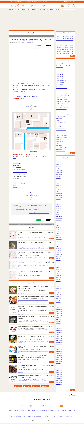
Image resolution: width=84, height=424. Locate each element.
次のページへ (42, 36)
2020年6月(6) (58, 294)
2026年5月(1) (58, 160)
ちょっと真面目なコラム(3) (61, 122)
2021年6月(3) (58, 271)
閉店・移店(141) (59, 149)
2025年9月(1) (58, 176)
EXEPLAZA (15, 160)
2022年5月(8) (58, 252)
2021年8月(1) (58, 267)
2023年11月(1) (59, 218)
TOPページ (13, 416)
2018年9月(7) (58, 334)
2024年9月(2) (58, 199)
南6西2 (31, 103)
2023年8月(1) (58, 223)
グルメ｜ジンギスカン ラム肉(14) (62, 93)
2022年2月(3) (58, 258)
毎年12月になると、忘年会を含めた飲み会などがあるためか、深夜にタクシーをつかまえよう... (33, 352)
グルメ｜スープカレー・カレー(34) (62, 95)
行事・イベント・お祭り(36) (61, 147)
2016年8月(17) (59, 382)
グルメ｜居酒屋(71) (59, 112)
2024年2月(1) (58, 212)
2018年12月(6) (59, 328)
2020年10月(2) (59, 286)
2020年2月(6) (58, 302)
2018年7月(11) (59, 338)
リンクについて (47, 416)
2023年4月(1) (58, 231)
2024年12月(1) (59, 193)
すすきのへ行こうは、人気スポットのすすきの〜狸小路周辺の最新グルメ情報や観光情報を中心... (33, 314)
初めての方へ (67, 1)
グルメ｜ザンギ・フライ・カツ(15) (62, 91)
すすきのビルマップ (31, 42)
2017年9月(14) (59, 357)
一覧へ (31, 36)
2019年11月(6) (59, 307)
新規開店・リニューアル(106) (61, 137)
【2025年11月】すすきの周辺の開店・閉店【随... (65, 47)
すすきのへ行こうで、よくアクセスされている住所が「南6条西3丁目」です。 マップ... (33, 258)
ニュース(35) (58, 124)
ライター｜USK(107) (60, 128)
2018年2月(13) (59, 347)
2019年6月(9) (58, 317)
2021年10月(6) (59, 265)
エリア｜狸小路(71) (59, 86)
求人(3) (57, 143)
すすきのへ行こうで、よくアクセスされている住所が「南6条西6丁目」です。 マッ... (33, 238)
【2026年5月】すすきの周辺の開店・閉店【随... (64, 36)
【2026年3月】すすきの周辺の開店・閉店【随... (64, 40)
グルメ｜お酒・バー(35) (60, 90)
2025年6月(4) (58, 181)
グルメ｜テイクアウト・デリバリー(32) (63, 101)
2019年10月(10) (59, 309)
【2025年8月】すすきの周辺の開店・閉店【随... (64, 53)
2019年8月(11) (59, 313)
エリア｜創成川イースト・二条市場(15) (63, 65)
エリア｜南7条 (24, 42)
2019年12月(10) (59, 305)
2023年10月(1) (59, 220)
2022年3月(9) (58, 256)
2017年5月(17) (59, 365)
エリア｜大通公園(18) (60, 82)
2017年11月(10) (59, 353)
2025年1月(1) (58, 191)
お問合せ (71, 416)
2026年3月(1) (58, 164)
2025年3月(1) (58, 187)
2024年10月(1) (59, 197)
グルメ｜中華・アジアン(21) (61, 109)
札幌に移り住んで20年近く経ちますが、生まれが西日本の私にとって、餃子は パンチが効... (33, 301)
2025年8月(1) (58, 178)
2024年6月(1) (58, 204)
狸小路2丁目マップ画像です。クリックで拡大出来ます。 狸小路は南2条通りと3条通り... (33, 266)
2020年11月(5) (59, 284)
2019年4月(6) (58, 321)
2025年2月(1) (58, 189)
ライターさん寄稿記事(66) (61, 130)
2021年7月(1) (58, 269)
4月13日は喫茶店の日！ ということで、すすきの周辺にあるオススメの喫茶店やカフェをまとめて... (33, 381)
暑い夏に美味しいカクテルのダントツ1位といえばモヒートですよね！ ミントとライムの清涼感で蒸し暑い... (33, 342)
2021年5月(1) (58, 273)
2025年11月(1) (59, 172)
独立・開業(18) (59, 145)
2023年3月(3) (58, 233)
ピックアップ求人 (27, 416)
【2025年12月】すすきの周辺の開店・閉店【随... (65, 45)
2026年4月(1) (58, 162)
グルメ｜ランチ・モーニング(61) (62, 107)
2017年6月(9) (58, 363)
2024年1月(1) (58, 214)
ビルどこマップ (72, 1)
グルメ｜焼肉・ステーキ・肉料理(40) (63, 114)
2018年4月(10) (59, 344)
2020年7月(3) (58, 292)
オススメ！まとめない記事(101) (62, 88)
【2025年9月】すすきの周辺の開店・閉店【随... (64, 51)
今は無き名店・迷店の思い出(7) (62, 133)
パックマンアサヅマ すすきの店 (20, 172)
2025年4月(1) (58, 185)
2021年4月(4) (58, 275)
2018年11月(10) (59, 330)
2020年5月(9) (58, 296)
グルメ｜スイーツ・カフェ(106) (62, 97)
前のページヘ (21, 36)
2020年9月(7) (58, 288)
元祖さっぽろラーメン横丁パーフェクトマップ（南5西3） (25, 410)
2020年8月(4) (58, 290)
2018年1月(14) (59, 349)
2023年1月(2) (58, 237)
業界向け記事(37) (59, 141)
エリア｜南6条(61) (59, 76)
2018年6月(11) (59, 340)
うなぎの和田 (16, 165)
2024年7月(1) (58, 202)
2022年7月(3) (58, 248)
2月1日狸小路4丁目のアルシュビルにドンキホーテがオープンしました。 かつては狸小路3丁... (33, 362)
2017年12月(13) (59, 351)
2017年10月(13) (59, 355)
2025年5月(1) (58, 183)
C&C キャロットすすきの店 (19, 169)
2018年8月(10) (59, 336)
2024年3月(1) (58, 210)
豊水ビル (15, 158)
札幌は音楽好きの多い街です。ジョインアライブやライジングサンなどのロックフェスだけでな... (33, 322)
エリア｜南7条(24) (59, 78)
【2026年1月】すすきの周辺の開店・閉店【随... (64, 43)
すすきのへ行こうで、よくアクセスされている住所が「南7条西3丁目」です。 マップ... (33, 278)
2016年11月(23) (59, 376)
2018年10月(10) (59, 332)
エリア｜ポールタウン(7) (60, 63)
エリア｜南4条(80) (59, 72)
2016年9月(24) (59, 380)
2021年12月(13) (59, 262)
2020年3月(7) (58, 300)
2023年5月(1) (58, 229)
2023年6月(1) (58, 227)
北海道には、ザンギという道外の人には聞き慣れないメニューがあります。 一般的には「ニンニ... (33, 371)
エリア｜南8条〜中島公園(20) (61, 80)
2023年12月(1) (59, 216)
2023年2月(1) (58, 235)
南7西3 (27, 106)
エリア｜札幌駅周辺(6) (60, 84)
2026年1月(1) (58, 168)
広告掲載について (39, 416)
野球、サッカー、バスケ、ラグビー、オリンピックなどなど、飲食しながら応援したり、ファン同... (33, 293)
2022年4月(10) (59, 254)
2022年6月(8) (58, 250)
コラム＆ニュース (19, 416)
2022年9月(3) (58, 244)
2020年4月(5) (58, 298)
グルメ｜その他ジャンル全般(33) (62, 99)
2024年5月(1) (58, 206)
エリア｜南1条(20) (59, 67)
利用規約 (33, 416)
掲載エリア (61, 416)
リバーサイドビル (17, 163)
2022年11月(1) (59, 241)
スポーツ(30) (58, 120)
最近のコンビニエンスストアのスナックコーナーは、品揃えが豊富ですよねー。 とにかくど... (33, 249)
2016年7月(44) (59, 384)
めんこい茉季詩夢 (17, 167)
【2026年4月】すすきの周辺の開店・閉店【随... (64, 38)
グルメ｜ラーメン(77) (60, 105)
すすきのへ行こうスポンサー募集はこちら (39, 213)
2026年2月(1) (58, 166)
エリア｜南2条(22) (59, 69)
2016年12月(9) (59, 374)
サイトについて (54, 416)
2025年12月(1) (59, 170)
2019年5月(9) (58, 319)
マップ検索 (67, 416)
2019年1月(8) (58, 326)
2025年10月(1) (59, 174)
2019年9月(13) (59, 311)
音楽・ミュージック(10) (60, 151)
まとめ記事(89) (59, 126)
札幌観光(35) (58, 139)
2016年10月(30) (59, 378)
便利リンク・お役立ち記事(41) (61, 135)
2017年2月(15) (59, 370)
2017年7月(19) (59, 361)
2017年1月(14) (59, 372)
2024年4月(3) (58, 208)
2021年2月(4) (58, 279)
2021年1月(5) (58, 281)
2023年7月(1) (58, 225)
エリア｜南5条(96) (59, 74)
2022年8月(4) (58, 246)
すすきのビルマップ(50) (60, 116)
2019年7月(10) (59, 315)
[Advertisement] (42, 20)
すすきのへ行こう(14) (60, 118)
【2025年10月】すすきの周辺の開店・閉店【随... (65, 49)
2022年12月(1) (59, 239)
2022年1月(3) (58, 260)
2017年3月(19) (59, 368)
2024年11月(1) (59, 195)
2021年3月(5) (58, 277)
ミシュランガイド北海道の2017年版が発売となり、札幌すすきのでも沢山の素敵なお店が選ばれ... (33, 330)
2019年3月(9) (58, 323)
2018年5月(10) (59, 342)
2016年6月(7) (58, 386)
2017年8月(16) (59, 359)
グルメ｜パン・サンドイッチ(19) (62, 103)
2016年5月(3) (58, 387)
